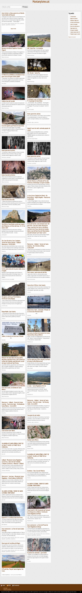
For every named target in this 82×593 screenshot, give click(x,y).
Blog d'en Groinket (74, 18)
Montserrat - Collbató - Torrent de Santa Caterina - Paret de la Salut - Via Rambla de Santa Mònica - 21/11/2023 (13, 404)
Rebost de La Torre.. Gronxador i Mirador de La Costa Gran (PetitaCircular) (38, 310)
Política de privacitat (7, 590)
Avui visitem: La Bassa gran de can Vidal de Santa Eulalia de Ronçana (13, 14)
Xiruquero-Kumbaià (74, 30)
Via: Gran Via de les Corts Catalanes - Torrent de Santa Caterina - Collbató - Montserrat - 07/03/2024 (11, 242)
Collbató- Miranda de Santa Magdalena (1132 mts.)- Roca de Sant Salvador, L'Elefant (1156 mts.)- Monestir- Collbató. (13, 461)
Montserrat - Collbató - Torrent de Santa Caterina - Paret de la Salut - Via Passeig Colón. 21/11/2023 (38, 402)
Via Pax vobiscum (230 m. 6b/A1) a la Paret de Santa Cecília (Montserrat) (38, 360)
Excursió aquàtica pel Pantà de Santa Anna (13, 126)
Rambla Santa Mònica (32, 440)
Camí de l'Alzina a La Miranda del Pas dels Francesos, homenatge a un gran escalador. (38, 182)
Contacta (15, 585)
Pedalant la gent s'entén (75, 34)
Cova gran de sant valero (33, 415)
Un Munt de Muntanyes (74, 22)
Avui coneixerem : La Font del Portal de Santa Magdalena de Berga (37, 526)
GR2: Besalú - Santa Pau (33, 73)
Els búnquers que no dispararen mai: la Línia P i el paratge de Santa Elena (38, 100)
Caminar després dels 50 (75, 32)
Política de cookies (7, 589)
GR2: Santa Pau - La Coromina (35, 48)
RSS (9, 585)
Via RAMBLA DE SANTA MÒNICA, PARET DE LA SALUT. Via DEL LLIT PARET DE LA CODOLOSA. (12, 445)
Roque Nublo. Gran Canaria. (9, 311)
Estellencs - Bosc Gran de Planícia (36, 471)
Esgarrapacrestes (73, 28)
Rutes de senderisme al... (75, 26)
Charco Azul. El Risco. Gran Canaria (36, 285)
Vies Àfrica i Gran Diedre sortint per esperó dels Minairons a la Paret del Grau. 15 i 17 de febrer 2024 (13, 226)
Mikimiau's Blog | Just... (74, 20)
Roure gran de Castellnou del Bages (11, 543)
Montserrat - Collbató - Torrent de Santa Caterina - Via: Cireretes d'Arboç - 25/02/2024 (37, 246)
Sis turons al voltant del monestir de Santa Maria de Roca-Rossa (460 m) (38, 334)
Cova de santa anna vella (8, 199)
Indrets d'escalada (73, 24)
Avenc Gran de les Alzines (8, 175)
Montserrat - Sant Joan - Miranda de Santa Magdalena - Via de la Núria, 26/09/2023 (13, 477)
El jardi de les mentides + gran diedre (37, 553)
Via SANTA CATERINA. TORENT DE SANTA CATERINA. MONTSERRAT (37, 484)
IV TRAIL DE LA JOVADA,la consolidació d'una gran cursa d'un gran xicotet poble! (13, 75)
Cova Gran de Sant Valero (8, 430)
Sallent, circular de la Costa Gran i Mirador (12, 336)
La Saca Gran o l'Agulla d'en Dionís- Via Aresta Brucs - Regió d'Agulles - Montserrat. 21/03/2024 (38, 197)
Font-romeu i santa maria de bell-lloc (37, 272)
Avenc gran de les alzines (34, 114)
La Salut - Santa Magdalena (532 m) (36, 386)
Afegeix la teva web (72, 37)
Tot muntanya (73, 16)
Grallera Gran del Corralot (8, 101)
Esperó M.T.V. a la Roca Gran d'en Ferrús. (12, 517)
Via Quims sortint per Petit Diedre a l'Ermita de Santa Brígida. (11, 298)
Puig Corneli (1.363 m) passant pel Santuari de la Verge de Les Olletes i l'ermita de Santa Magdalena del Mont (38, 512)
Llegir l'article (13, 28)
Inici (4, 585)
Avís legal (5, 588)
